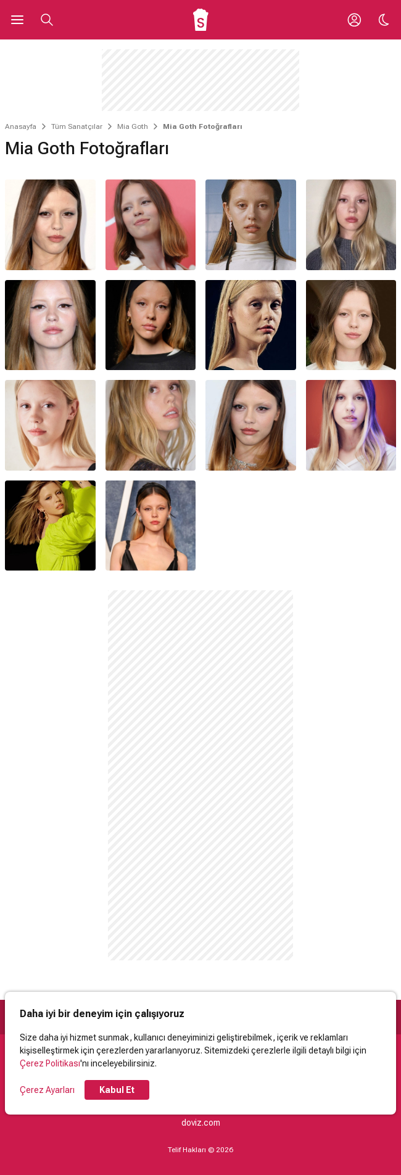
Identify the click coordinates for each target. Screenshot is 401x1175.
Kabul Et (116, 1090)
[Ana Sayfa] (201, 19)
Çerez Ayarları (47, 1090)
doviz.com (200, 1123)
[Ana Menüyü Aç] (17, 19)
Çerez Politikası (50, 1063)
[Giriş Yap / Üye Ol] (354, 19)
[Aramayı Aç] (47, 19)
